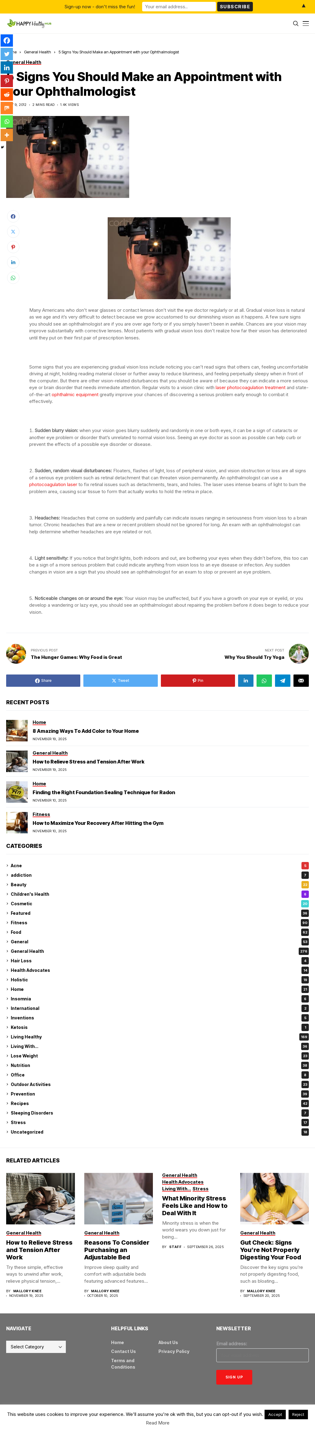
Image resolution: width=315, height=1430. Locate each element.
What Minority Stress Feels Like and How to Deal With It (195, 1206)
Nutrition (160, 1065)
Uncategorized (160, 1132)
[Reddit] (7, 94)
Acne (160, 865)
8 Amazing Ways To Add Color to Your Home (86, 731)
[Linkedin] (7, 67)
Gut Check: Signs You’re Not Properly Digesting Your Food (270, 1250)
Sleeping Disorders (160, 1113)
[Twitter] (7, 54)
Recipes (160, 1103)
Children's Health (160, 894)
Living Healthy (160, 1037)
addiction (160, 875)
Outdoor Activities (160, 1084)
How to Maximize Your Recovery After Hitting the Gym (98, 823)
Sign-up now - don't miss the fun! (100, 7)
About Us (168, 1342)
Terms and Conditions (123, 1364)
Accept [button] (275, 1414)
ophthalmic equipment (75, 394)
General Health (37, 51)
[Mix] (7, 108)
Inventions (160, 1018)
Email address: (231, 1344)
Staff (175, 1247)
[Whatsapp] (7, 121)
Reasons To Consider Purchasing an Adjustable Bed (117, 1250)
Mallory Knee (27, 1291)
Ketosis (160, 1027)
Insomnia (160, 999)
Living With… (160, 1046)
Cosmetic (160, 903)
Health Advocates (160, 970)
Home (160, 989)
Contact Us (123, 1351)
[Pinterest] (7, 81)
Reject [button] (298, 1414)
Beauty (160, 884)
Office (160, 1075)
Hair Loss (160, 960)
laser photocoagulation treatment (250, 387)
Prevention (160, 1094)
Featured (160, 913)
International (160, 1008)
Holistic (160, 980)
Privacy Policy (173, 1351)
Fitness (160, 922)
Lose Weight (160, 1056)
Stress (160, 1122)
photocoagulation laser (53, 484)
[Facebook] (7, 40)
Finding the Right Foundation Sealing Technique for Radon (104, 792)
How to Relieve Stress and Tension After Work (88, 762)
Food (160, 932)
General (160, 941)
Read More (157, 1423)
